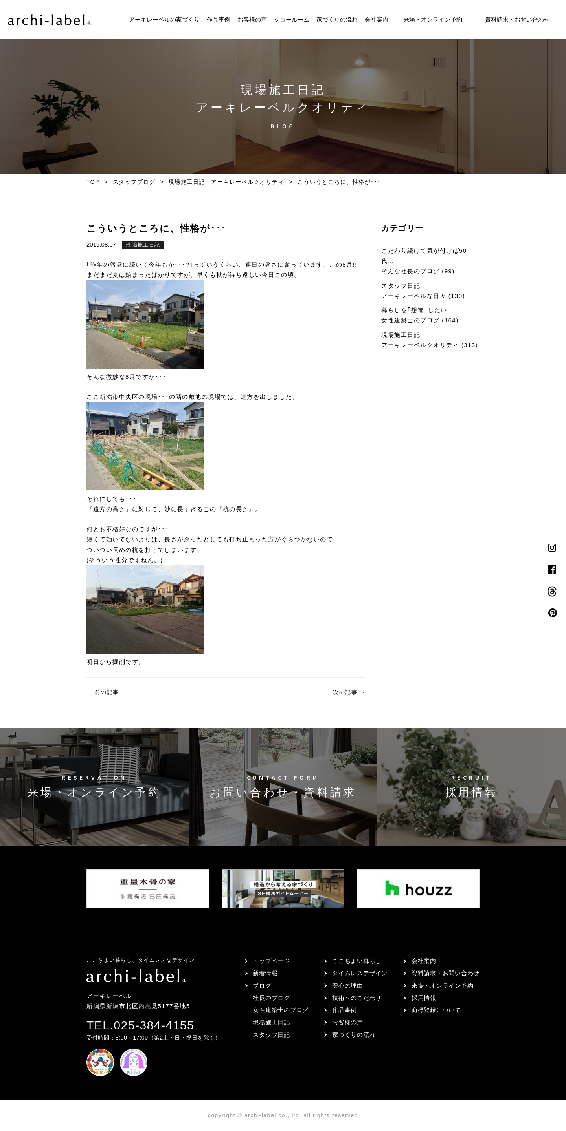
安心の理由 (347, 985)
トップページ (271, 960)
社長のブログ (271, 997)
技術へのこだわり (357, 997)
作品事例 (218, 19)
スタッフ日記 (271, 1034)
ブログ (262, 985)
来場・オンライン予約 (432, 19)
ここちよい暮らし (357, 960)
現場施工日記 (143, 245)
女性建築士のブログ (281, 1010)
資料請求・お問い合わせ (517, 19)
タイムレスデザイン (360, 973)
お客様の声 (252, 19)
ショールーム (291, 19)
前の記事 (102, 692)
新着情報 (265, 973)
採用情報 (424, 997)
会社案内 (376, 19)
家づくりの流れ (337, 19)
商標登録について (436, 1010)
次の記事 (349, 692)
